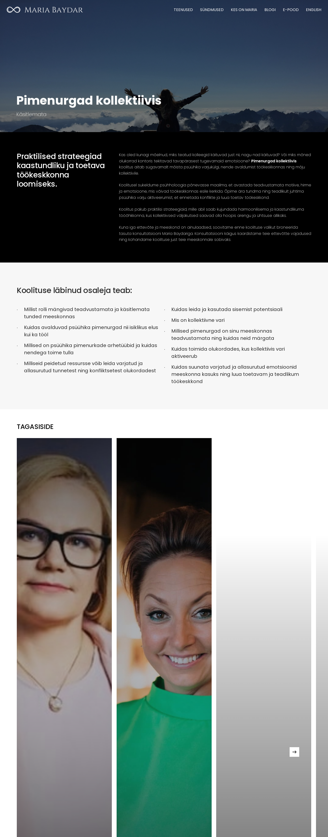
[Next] (294, 752)
